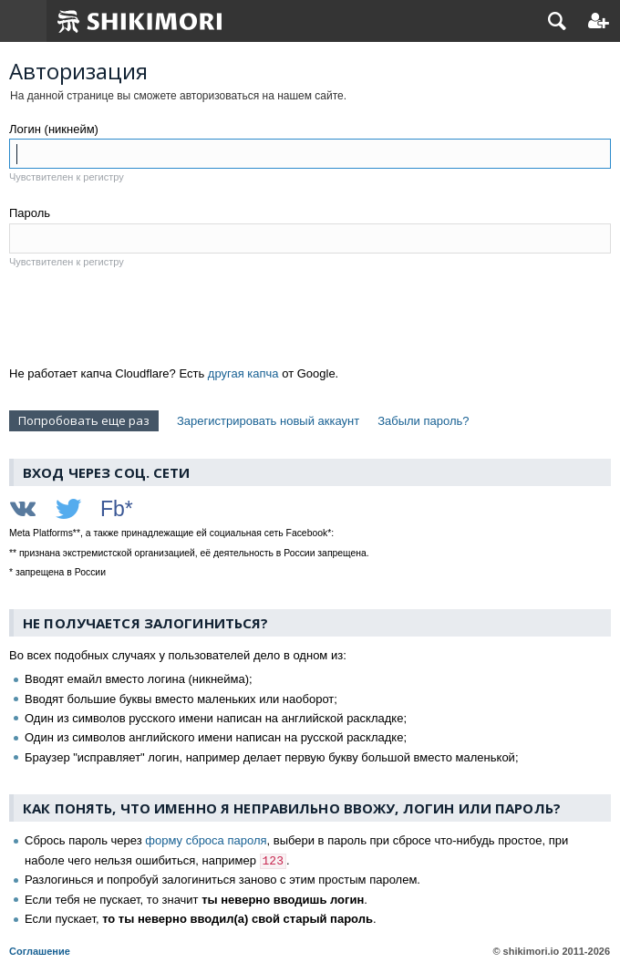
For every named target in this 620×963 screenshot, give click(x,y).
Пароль (29, 213)
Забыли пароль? (423, 421)
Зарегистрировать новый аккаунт (268, 421)
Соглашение (39, 951)
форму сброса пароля (205, 840)
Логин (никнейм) (53, 129)
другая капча (243, 373)
